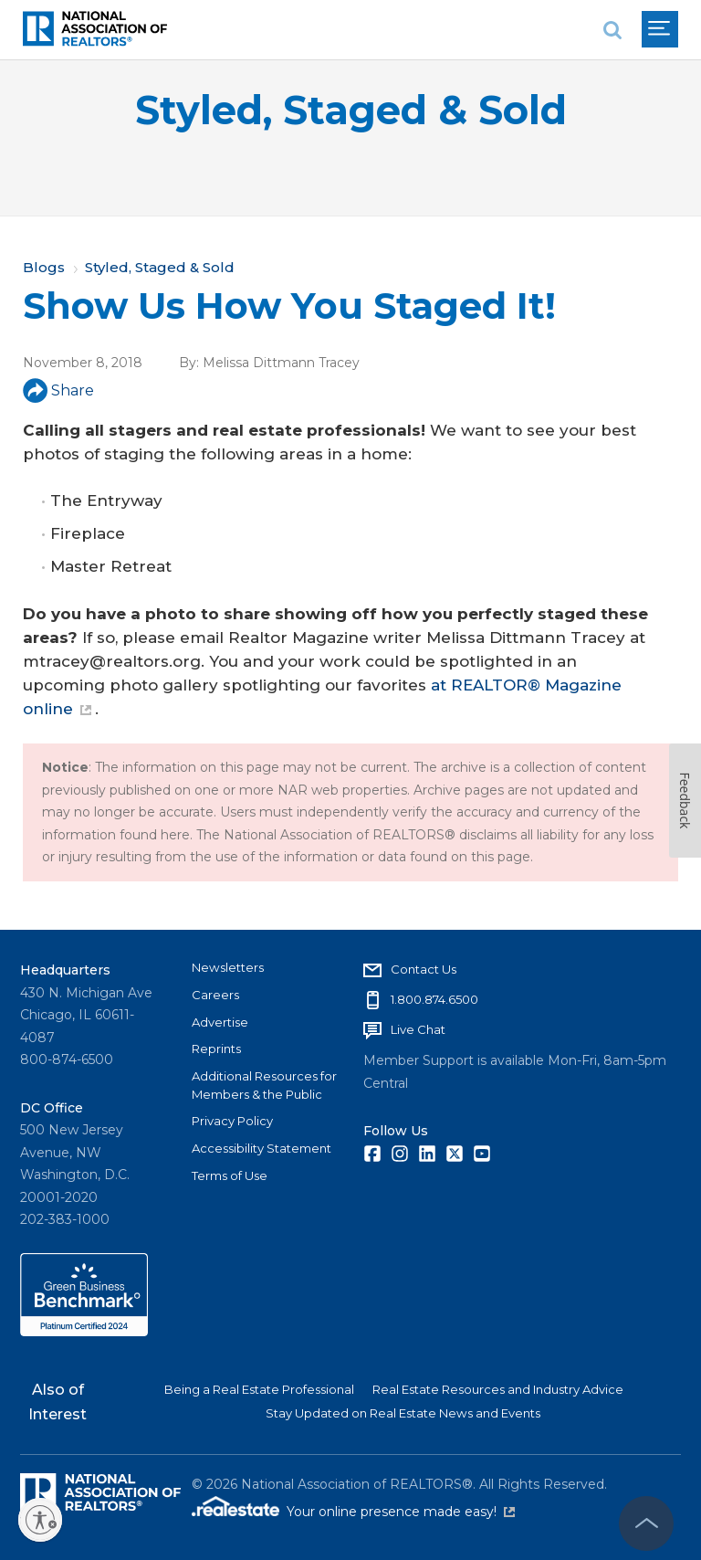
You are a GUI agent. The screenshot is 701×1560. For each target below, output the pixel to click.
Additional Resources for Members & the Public (264, 1085)
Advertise (220, 1022)
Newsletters (228, 967)
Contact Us (423, 969)
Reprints (216, 1048)
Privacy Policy (232, 1120)
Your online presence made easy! (401, 1511)
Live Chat (418, 1029)
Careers (215, 994)
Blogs (44, 267)
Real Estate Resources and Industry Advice (497, 1389)
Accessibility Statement (261, 1148)
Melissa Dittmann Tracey (281, 362)
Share (58, 390)
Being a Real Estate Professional (259, 1389)
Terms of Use (229, 1175)
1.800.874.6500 (434, 999)
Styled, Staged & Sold (351, 110)
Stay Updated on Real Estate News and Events (403, 1413)
